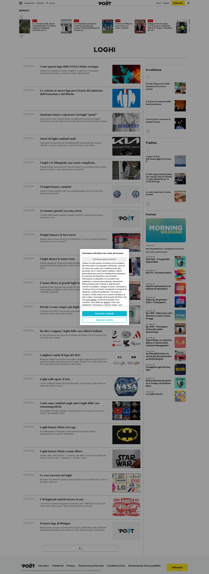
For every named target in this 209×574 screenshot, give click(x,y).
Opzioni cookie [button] (104, 320)
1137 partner (91, 300)
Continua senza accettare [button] (104, 259)
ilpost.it (107, 302)
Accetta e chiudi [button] (104, 313)
